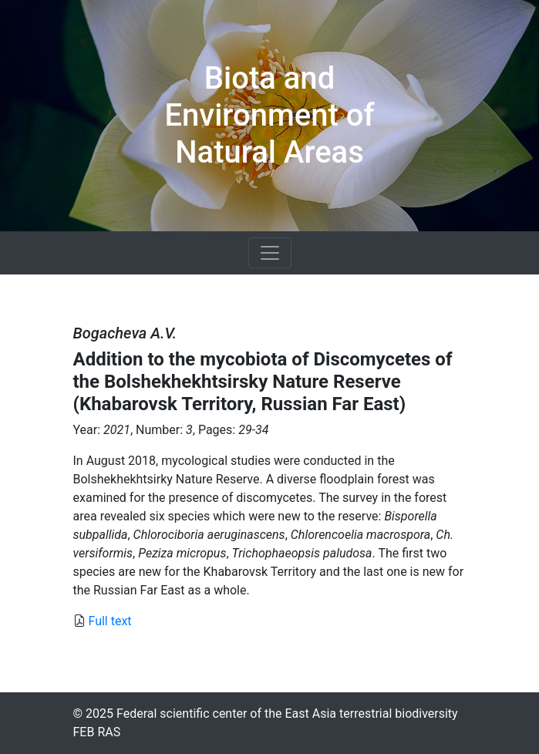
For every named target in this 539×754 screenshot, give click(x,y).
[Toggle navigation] (269, 252)
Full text (109, 621)
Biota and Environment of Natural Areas (269, 115)
